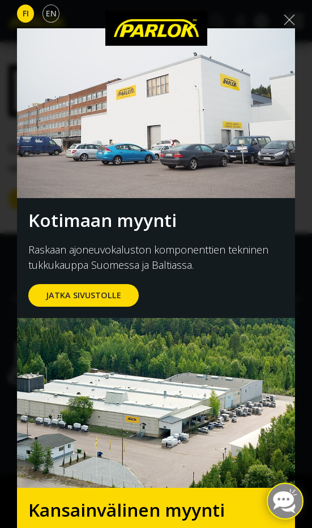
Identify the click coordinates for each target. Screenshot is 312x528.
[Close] (289, 19)
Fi (26, 13)
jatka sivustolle (83, 295)
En (51, 13)
